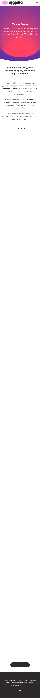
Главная (6, 680)
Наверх (20, 690)
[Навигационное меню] (37, 3)
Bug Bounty (31, 682)
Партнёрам (33, 680)
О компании (13, 680)
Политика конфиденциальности (19, 682)
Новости (20, 680)
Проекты (26, 680)
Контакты (8, 682)
